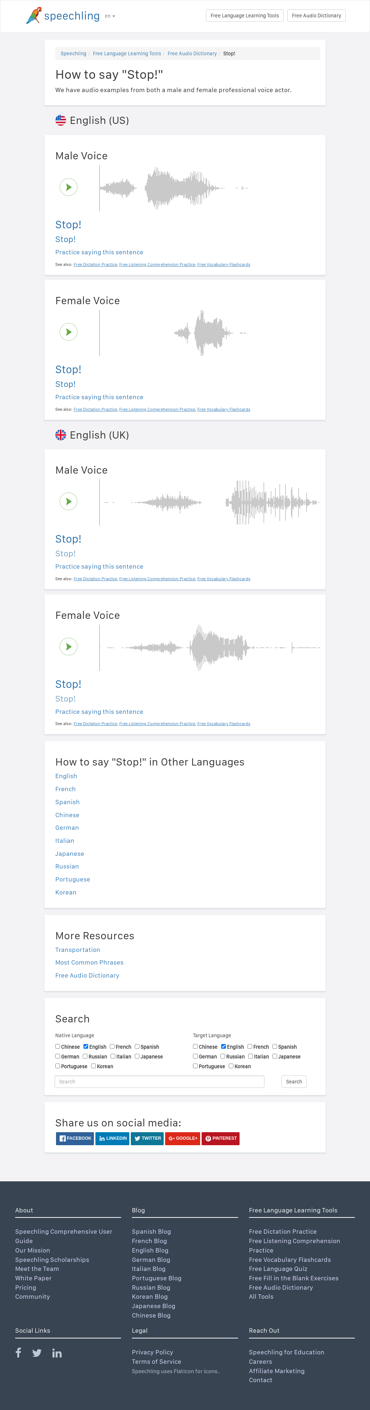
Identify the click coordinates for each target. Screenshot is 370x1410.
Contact (260, 1380)
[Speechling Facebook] (22, 1354)
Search (294, 1082)
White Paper (33, 1278)
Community (32, 1296)
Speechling (73, 53)
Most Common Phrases (89, 962)
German (67, 827)
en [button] (110, 16)
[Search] (159, 1081)
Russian (67, 866)
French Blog (149, 1241)
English (66, 776)
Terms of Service (156, 1361)
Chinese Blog (151, 1315)
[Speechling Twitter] (41, 1354)
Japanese (69, 853)
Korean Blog (150, 1296)
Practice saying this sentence (99, 252)
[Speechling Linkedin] (61, 1354)
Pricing (25, 1287)
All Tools (261, 1296)
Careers (260, 1361)
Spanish (67, 802)
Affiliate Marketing (277, 1371)
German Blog (151, 1259)
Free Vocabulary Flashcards (290, 1259)
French (65, 789)
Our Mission (32, 1250)
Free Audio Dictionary (316, 15)
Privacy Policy (152, 1352)
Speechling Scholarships (52, 1259)
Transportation (77, 949)
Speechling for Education (286, 1352)
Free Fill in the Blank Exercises (294, 1278)
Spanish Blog (151, 1231)
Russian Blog (151, 1287)
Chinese (67, 815)
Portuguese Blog (156, 1278)
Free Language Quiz (278, 1268)
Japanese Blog (153, 1306)
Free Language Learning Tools (245, 15)
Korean (66, 892)
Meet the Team (37, 1268)
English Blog (150, 1250)
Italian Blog (148, 1268)
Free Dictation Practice (283, 1231)
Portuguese (72, 879)
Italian (64, 840)
